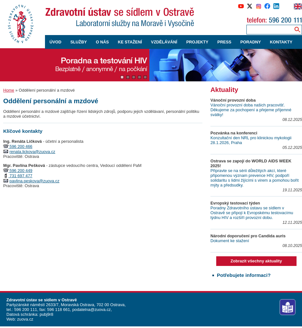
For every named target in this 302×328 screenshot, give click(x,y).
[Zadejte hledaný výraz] (269, 29)
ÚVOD (55, 42)
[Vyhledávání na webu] (297, 29)
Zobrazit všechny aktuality (256, 261)
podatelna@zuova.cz (91, 309)
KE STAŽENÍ (130, 42)
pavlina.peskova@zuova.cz (34, 180)
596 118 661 (58, 309)
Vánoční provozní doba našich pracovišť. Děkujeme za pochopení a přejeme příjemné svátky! (250, 110)
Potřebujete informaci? (244, 275)
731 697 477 (20, 175)
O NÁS (102, 42)
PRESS (224, 42)
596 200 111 (25, 309)
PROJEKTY (197, 42)
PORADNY (250, 42)
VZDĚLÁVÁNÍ (164, 42)
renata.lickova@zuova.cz (32, 151)
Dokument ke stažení (229, 240)
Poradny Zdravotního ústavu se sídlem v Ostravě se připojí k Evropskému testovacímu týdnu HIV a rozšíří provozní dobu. (251, 212)
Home (8, 90)
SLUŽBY (78, 42)
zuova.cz (25, 319)
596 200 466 (20, 146)
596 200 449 (20, 170)
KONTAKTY (281, 42)
